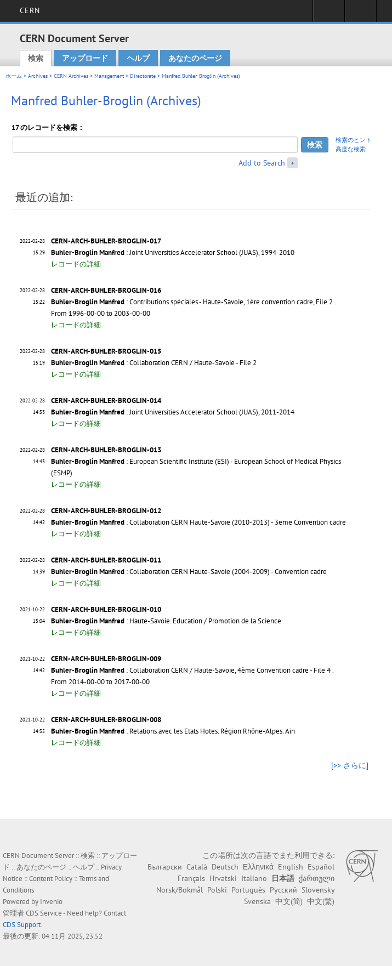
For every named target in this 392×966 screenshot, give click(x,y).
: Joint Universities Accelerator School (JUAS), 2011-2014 (172, 412)
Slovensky (318, 890)
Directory (360, 14)
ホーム (13, 75)
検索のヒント (354, 140)
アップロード (85, 58)
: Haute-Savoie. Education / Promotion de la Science (166, 621)
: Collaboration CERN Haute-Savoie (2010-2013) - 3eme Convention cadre (198, 522)
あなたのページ (195, 58)
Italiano (254, 878)
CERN (30, 10)
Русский (283, 890)
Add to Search (261, 163)
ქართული (316, 878)
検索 (35, 58)
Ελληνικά (258, 867)
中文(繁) (320, 901)
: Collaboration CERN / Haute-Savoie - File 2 (154, 362)
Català (196, 867)
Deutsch (225, 867)
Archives (38, 75)
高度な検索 (351, 149)
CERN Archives (71, 75)
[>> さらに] (349, 765)
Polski (217, 890)
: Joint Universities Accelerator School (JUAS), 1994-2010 (172, 252)
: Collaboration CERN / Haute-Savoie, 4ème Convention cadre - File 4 (191, 670)
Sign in (328, 14)
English (290, 867)
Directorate (143, 75)
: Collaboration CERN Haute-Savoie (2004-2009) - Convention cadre (189, 571)
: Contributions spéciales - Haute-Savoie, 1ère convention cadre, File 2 (192, 301)
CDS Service (44, 913)
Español (321, 867)
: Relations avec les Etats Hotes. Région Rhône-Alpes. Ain (173, 731)
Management (109, 75)
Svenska (257, 901)
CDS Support (22, 924)
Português (248, 890)
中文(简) (289, 901)
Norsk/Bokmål (179, 890)
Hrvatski (223, 878)
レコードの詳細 (76, 264)
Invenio (51, 901)
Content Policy (50, 878)
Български (164, 867)
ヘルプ (138, 58)
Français (191, 878)
